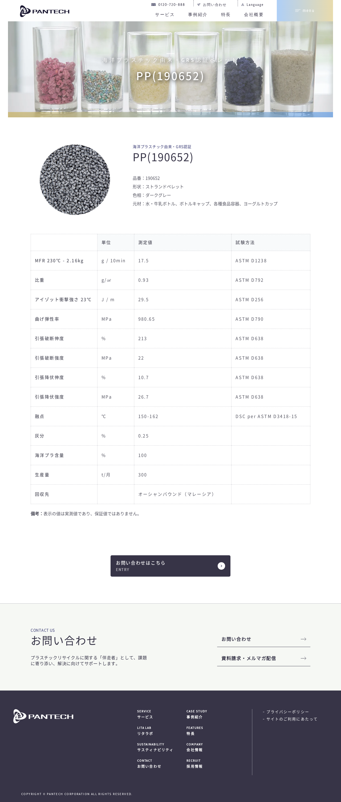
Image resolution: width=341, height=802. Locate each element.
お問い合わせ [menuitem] (215, 4)
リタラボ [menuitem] (162, 730)
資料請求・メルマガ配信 (248, 658)
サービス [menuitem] (165, 14)
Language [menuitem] (255, 4)
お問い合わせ (236, 639)
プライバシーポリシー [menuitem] (287, 712)
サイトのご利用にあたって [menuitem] (292, 719)
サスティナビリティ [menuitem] (162, 747)
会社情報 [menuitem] (211, 747)
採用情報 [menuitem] (211, 763)
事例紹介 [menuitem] (198, 14)
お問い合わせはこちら (141, 563)
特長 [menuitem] (226, 14)
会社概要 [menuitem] (254, 14)
